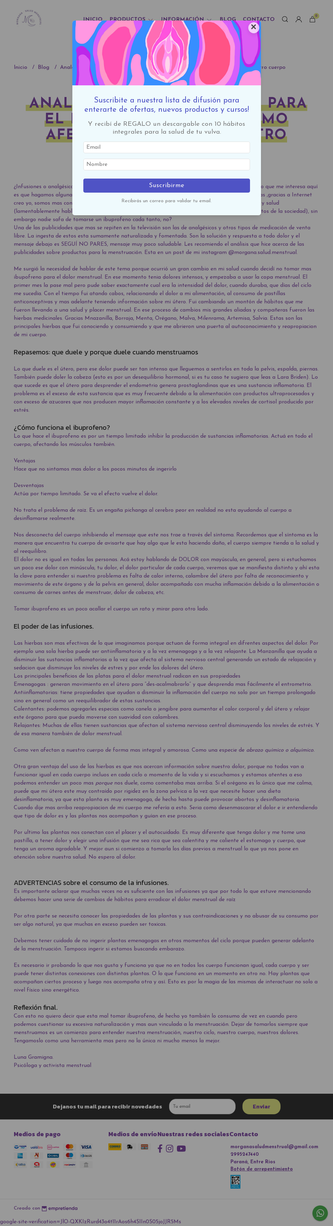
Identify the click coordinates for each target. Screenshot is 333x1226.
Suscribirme (166, 185)
